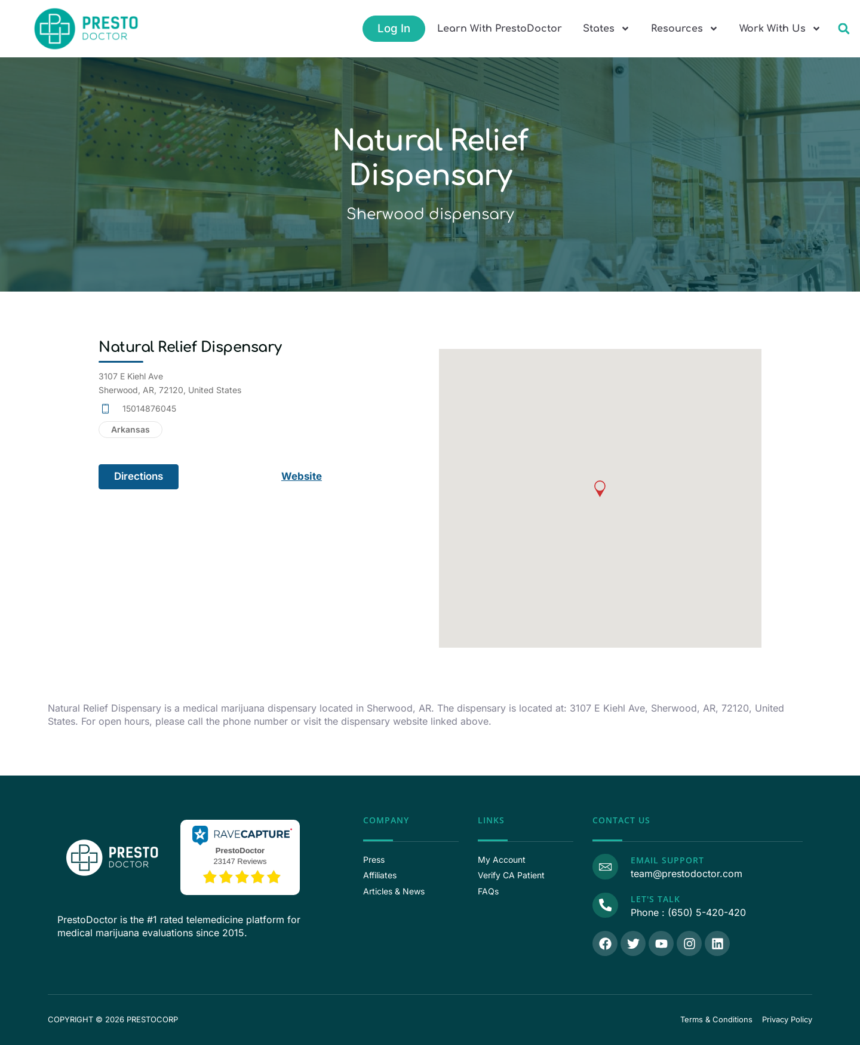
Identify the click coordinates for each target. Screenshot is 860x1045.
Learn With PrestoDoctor (499, 28)
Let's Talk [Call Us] (655, 899)
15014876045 (149, 408)
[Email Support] (605, 866)
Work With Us (780, 28)
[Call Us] (605, 905)
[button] (843, 29)
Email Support (667, 860)
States (606, 28)
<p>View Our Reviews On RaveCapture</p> (240, 855)
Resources (684, 28)
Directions (138, 476)
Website (301, 476)
